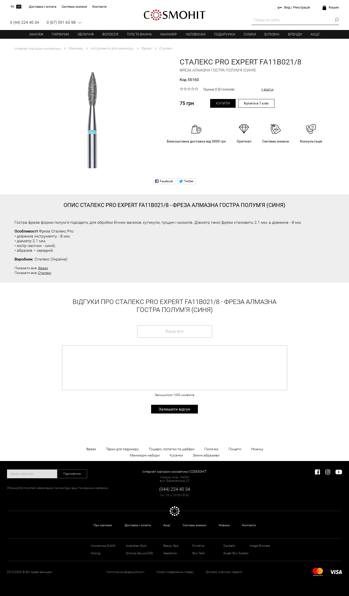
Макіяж (36, 34)
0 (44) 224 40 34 (24, 22)
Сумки (250, 34)
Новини (224, 525)
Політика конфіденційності (125, 572)
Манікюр (168, 34)
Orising (95, 553)
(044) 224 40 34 (174, 489)
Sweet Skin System (236, 553)
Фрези (43, 268)
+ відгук (267, 89)
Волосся (110, 34)
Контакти (249, 525)
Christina (198, 546)
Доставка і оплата (138, 525)
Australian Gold (136, 546)
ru (12, 6)
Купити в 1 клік (256, 103)
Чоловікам (195, 34)
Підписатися (72, 474)
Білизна (271, 34)
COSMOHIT (174, 15)
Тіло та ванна (139, 34)
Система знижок (194, 525)
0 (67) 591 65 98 (61, 22)
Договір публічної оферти (224, 572)
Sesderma (170, 553)
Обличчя (86, 34)
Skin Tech (198, 553)
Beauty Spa (170, 546)
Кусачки (176, 455)
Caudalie (229, 546)
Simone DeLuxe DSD (139, 553)
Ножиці (257, 449)
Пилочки (211, 449)
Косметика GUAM (103, 546)
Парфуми (60, 34)
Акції (314, 34)
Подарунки (224, 34)
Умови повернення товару (175, 572)
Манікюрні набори (145, 455)
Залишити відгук (174, 409)
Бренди (295, 34)
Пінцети (234, 449)
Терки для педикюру (122, 449)
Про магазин (103, 525)
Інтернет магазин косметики (38, 48)
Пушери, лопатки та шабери (171, 449)
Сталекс (44, 273)
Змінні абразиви (206, 455)
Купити (223, 103)
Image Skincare (260, 546)
